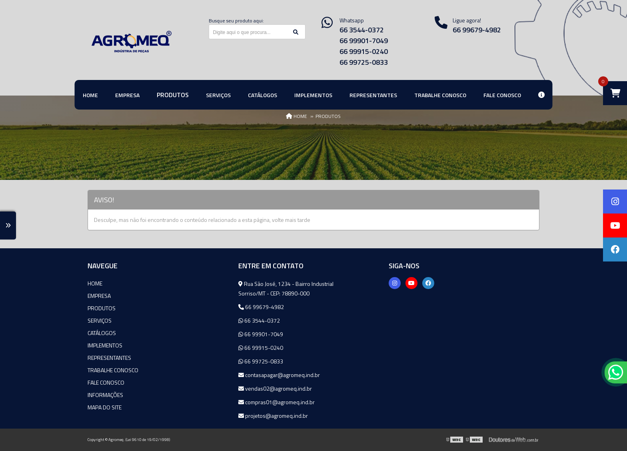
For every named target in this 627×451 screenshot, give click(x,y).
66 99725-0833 (363, 62)
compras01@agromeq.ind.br (276, 402)
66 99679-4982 (477, 29)
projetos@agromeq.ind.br (273, 415)
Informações (105, 395)
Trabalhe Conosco (113, 370)
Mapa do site (105, 407)
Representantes (109, 357)
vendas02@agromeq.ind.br (275, 388)
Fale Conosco (106, 382)
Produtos (102, 308)
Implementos (105, 345)
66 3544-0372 (361, 29)
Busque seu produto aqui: (236, 20)
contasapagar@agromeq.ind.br (279, 375)
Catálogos (102, 333)
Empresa (99, 295)
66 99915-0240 (363, 51)
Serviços (100, 320)
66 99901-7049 (363, 40)
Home (95, 283)
